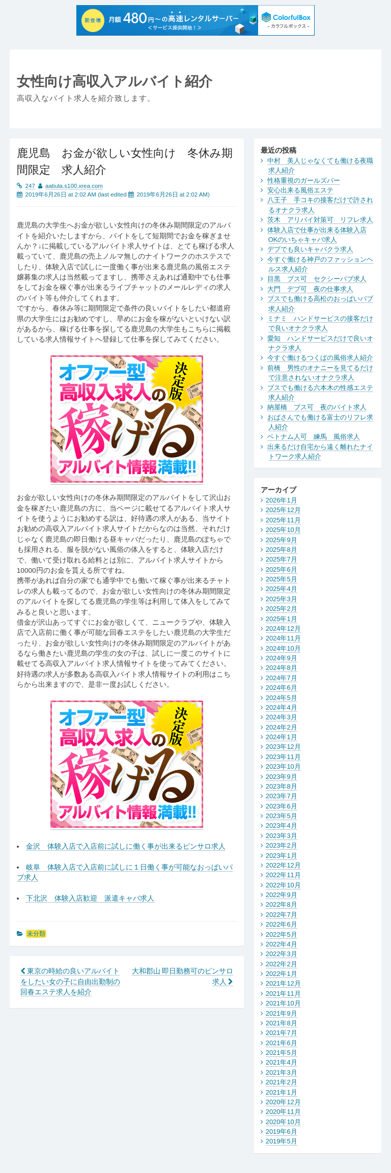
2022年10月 (283, 885)
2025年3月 (281, 599)
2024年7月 (281, 678)
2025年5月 (281, 579)
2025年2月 (281, 608)
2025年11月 (283, 520)
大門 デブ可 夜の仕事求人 (310, 289)
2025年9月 (281, 540)
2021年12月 (283, 983)
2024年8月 (281, 668)
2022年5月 (281, 934)
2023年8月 (281, 786)
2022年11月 (283, 875)
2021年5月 (281, 1052)
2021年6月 (281, 1043)
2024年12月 (283, 628)
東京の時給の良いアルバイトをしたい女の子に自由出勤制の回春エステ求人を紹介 (70, 981)
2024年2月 (281, 727)
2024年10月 (283, 648)
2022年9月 (281, 895)
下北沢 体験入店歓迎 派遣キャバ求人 (90, 898)
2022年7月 (281, 914)
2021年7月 (281, 1033)
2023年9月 (281, 776)
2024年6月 (281, 687)
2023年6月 (281, 806)
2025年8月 (281, 549)
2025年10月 (283, 530)
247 (30, 186)
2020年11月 (283, 1111)
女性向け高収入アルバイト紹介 (114, 81)
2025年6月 (281, 569)
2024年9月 (281, 658)
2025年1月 (281, 619)
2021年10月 (283, 1003)
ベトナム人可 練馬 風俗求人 (313, 436)
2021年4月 (281, 1062)
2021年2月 (281, 1082)
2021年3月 (281, 1072)
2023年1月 (281, 855)
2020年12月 (283, 1102)
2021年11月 (283, 993)
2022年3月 (281, 954)
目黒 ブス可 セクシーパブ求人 (317, 279)
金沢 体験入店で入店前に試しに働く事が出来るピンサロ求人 (126, 846)
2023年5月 (281, 816)
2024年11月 (283, 638)
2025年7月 (281, 559)
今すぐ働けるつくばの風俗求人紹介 (320, 357)
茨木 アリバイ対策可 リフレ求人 (320, 220)
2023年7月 (281, 796)
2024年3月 (281, 717)
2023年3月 (281, 836)
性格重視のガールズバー (303, 180)
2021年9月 (281, 1013)
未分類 (36, 934)
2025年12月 (283, 510)
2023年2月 (281, 845)
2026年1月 (281, 500)
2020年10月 (283, 1122)
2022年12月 (283, 865)
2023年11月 (283, 757)
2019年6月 (281, 1131)
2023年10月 (283, 766)
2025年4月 (281, 589)
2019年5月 (281, 1141)
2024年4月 (281, 707)
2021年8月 (281, 1023)
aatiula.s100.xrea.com (74, 186)
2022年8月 (281, 904)
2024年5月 (281, 698)
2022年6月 (281, 924)
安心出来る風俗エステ (300, 190)
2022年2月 (281, 964)
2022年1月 (281, 974)
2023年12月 (283, 746)
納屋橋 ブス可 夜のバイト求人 (317, 407)
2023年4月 (281, 825)
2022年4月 (281, 944)
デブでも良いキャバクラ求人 (310, 249)
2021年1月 (281, 1092)
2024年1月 (281, 737)
